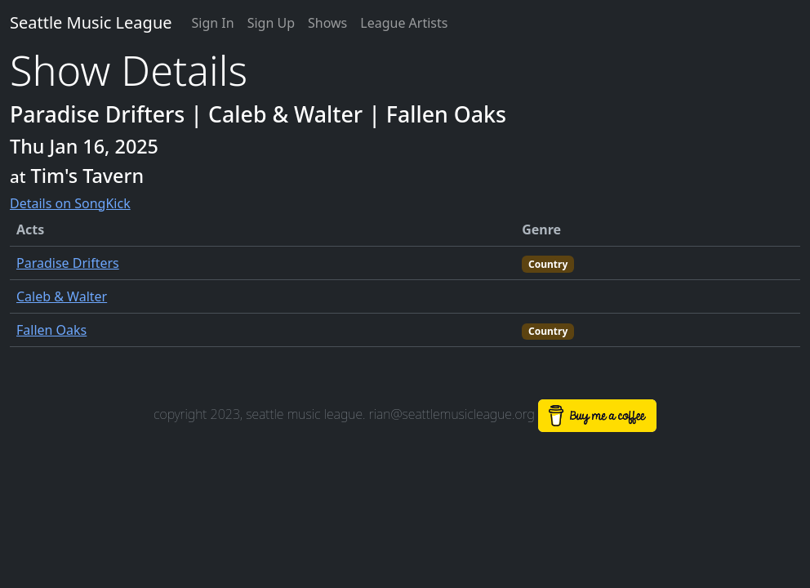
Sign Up (271, 23)
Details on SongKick (70, 203)
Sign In (213, 23)
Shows (327, 23)
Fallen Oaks (51, 330)
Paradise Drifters (67, 263)
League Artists (403, 23)
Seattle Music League (91, 22)
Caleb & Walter (61, 296)
